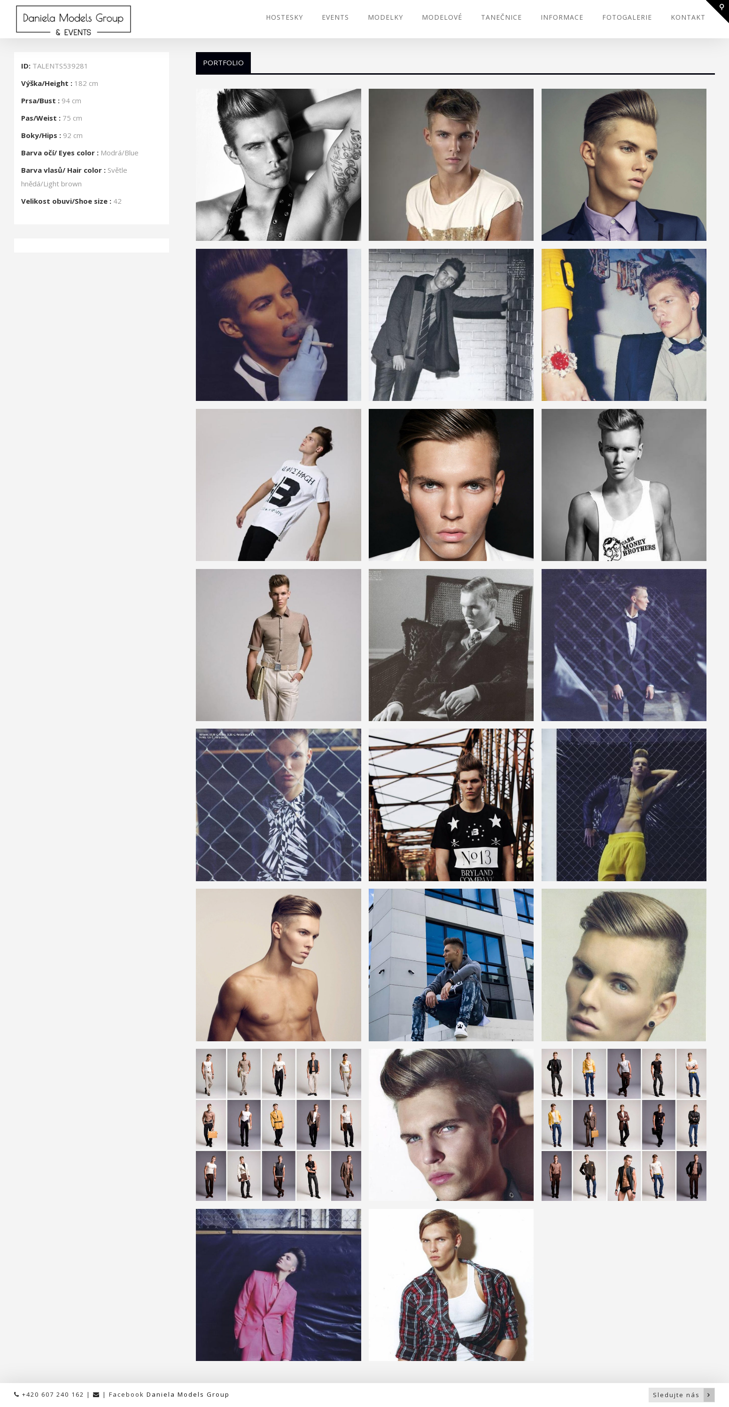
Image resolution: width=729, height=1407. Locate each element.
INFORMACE (562, 17)
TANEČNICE (501, 17)
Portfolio (223, 62)
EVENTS (335, 17)
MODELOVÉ (442, 17)
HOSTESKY (284, 17)
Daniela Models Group (188, 1394)
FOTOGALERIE (627, 17)
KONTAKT (688, 17)
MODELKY (385, 17)
